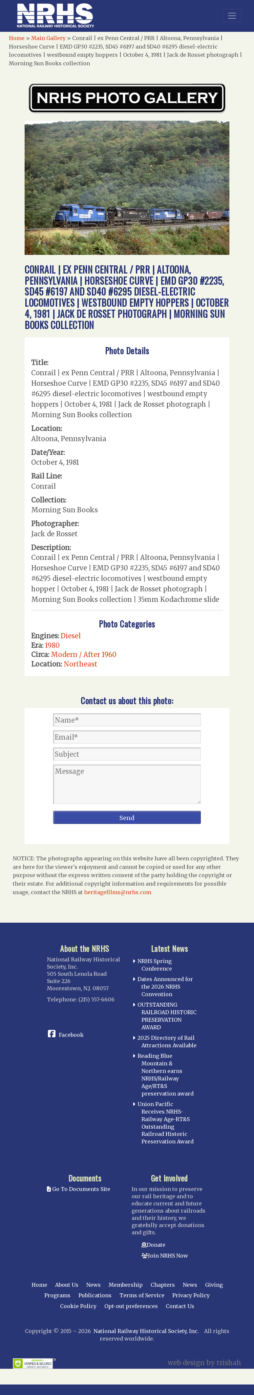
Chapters (163, 1285)
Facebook (71, 1035)
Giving (214, 1285)
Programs (57, 1295)
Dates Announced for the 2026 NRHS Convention (165, 986)
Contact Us (180, 1306)
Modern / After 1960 (83, 654)
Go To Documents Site (78, 1189)
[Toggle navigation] (232, 15)
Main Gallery (48, 38)
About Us (66, 1285)
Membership (126, 1285)
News (93, 1285)
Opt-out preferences (131, 1306)
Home (17, 38)
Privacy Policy (191, 1295)
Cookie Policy (78, 1306)
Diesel (71, 636)
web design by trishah (204, 1363)
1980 (52, 645)
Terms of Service (141, 1295)
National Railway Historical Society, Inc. (146, 1331)
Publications (95, 1295)
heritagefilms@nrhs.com (117, 892)
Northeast (80, 664)
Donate (156, 1244)
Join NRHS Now (168, 1255)
